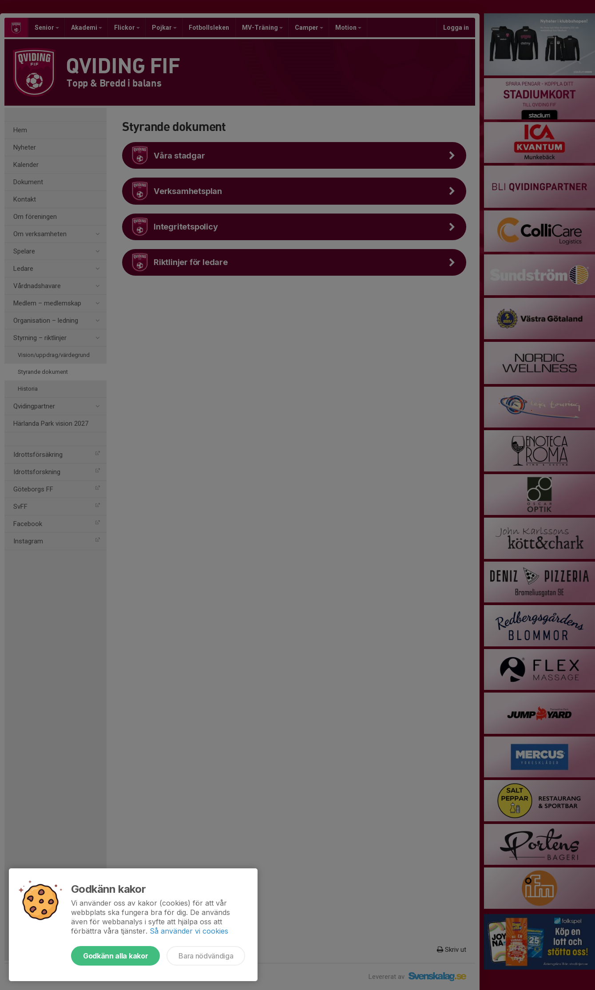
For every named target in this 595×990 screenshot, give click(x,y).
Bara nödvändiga (205, 955)
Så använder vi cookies (189, 931)
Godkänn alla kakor (115, 955)
